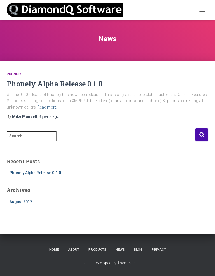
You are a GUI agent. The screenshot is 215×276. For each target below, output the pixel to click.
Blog (138, 250)
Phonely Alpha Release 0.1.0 (54, 83)
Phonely (14, 74)
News (120, 250)
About (73, 250)
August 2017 (21, 201)
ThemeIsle (126, 263)
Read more (47, 107)
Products (97, 250)
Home (54, 250)
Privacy (159, 250)
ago (49, 116)
